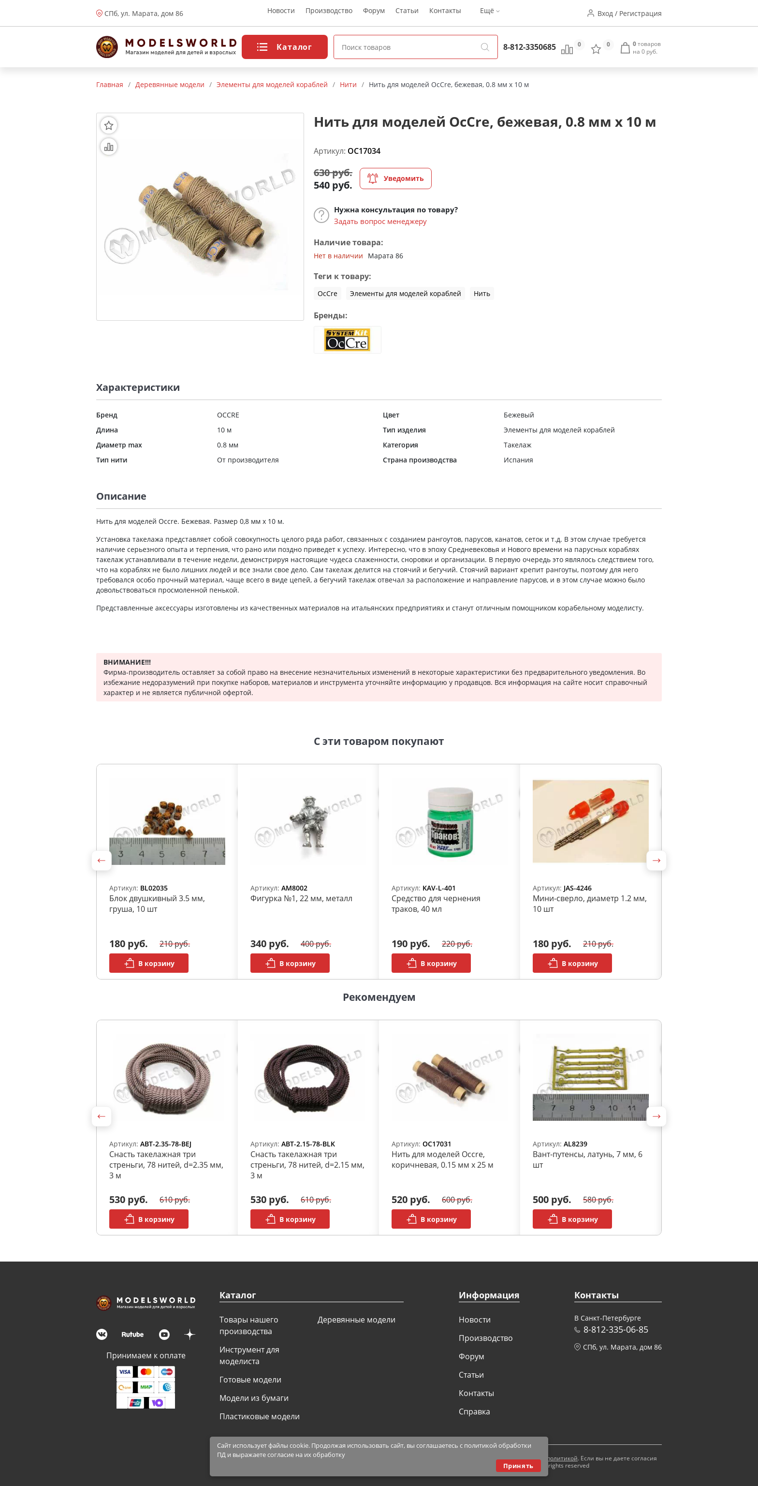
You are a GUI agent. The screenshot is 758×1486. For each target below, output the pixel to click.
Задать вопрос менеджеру (380, 221)
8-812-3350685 (529, 47)
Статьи (407, 13)
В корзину (149, 963)
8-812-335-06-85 (615, 1329)
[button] (101, 860)
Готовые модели (250, 1379)
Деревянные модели (356, 1319)
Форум (374, 13)
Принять (518, 1465)
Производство (329, 13)
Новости (281, 13)
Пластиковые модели (259, 1416)
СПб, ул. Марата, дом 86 (143, 13)
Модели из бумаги (254, 1398)
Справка (474, 1411)
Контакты (445, 13)
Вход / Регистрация (630, 13)
